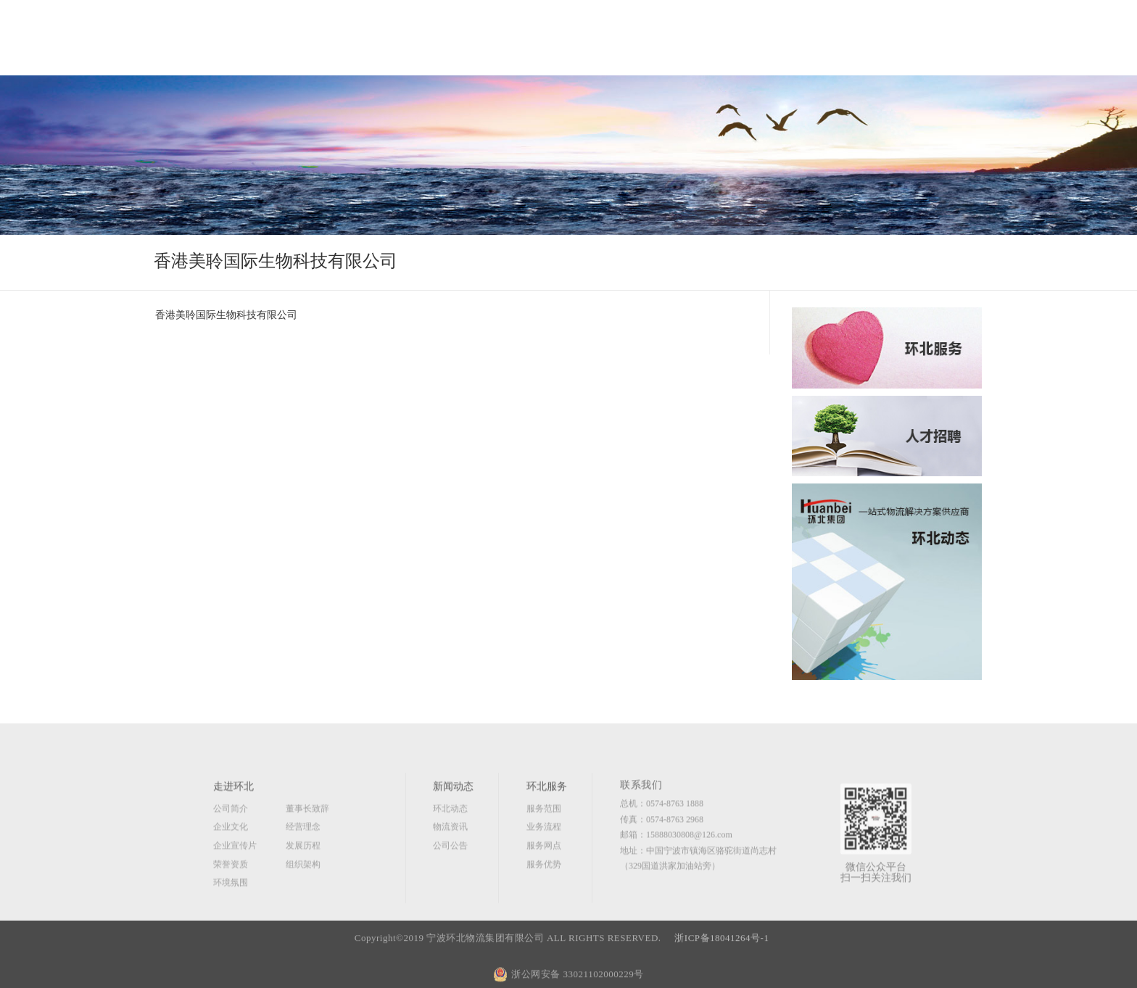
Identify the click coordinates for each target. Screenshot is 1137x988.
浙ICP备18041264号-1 (723, 962)
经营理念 (303, 864)
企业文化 (230, 864)
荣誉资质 (230, 901)
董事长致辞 (307, 845)
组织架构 (303, 901)
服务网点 (543, 882)
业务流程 (543, 864)
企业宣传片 (235, 882)
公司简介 (230, 845)
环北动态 (450, 845)
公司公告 (450, 882)
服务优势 (543, 901)
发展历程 (303, 882)
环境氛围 (230, 920)
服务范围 (543, 845)
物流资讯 (450, 864)
